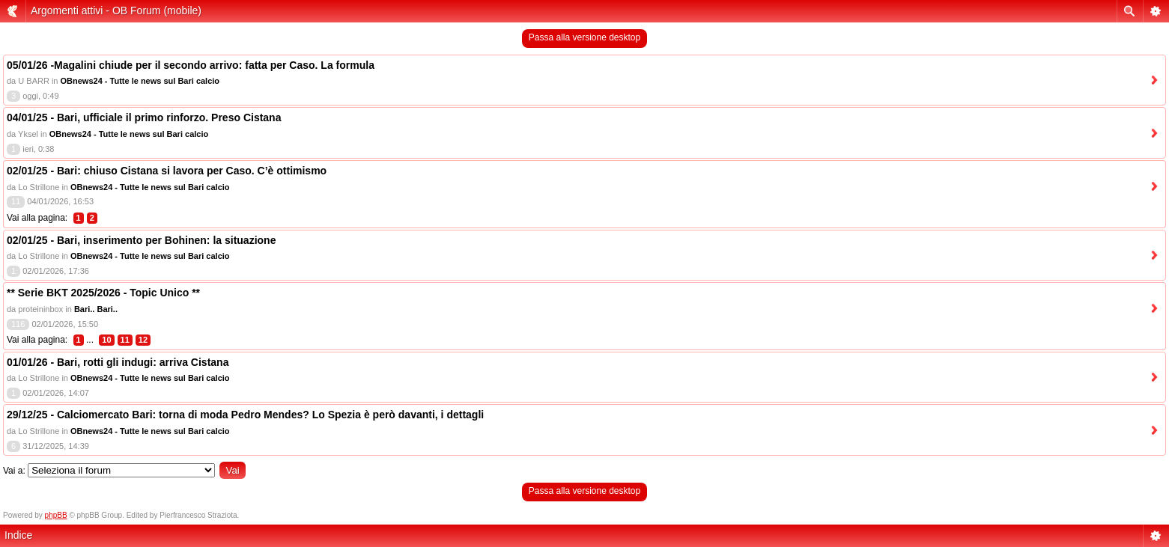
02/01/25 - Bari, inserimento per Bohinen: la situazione (141, 240)
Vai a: (14, 470)
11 (125, 339)
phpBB (56, 515)
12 (143, 339)
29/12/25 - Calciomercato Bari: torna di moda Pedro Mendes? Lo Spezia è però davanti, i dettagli (245, 415)
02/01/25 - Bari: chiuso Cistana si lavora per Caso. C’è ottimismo (167, 171)
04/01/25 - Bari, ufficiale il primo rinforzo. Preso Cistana (144, 117)
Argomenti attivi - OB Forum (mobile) (116, 10)
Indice (18, 535)
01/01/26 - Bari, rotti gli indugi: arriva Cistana (117, 362)
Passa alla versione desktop (584, 37)
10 (106, 339)
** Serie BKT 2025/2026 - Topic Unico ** (103, 293)
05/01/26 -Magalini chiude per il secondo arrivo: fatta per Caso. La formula (190, 65)
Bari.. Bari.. (96, 309)
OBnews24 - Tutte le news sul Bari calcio (140, 80)
